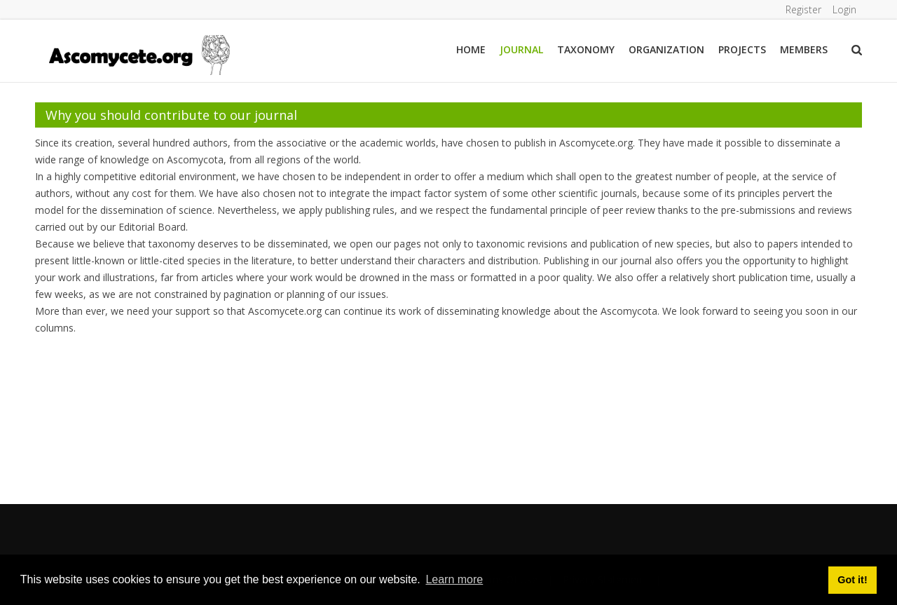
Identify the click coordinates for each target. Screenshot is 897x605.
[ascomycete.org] (138, 53)
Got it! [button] (852, 579)
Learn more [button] (454, 579)
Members (804, 49)
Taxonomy (586, 49)
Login (844, 9)
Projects (742, 49)
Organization (666, 49)
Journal (521, 49)
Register (803, 9)
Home (471, 49)
